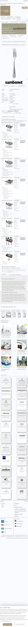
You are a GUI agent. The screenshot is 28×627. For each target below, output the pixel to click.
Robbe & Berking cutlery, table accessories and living (6, 392)
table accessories (5, 38)
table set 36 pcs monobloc (7, 139)
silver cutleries (5, 22)
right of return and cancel (20, 512)
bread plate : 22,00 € (21, 336)
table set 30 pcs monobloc (7, 200)
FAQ (16, 505)
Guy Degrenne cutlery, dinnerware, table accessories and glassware (6, 448)
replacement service (15, 25)
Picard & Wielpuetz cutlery (6, 469)
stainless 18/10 (20, 3)
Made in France (16, 24)
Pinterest (19, 526)
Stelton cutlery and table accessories (21, 459)
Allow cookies (7, 624)
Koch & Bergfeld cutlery (21, 414)
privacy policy (19, 514)
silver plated (20, 35)
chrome (3, 283)
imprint (17, 516)
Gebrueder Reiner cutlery (21, 425)
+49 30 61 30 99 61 (4, 0)
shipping (16, 103)
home (1, 3)
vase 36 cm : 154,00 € (5, 336)
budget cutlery (5, 25)
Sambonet (15, 3)
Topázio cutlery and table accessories (21, 403)
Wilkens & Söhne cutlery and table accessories (6, 415)
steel (10, 281)
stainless (13, 281)
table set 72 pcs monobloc (7, 158)
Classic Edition (5, 36)
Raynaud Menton (22, 330)
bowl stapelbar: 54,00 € (6, 353)
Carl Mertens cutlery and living (6, 481)
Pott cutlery (6, 436)
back (2, 501)
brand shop (4, 35)
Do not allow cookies (19, 624)
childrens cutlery (14, 22)
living (20, 36)
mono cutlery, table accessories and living (6, 459)
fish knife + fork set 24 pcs (7, 251)
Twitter (19, 523)
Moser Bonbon (6, 362)
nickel (8, 283)
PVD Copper (13, 36)
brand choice (10, 3)
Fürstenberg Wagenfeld (6, 330)
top (26, 501)
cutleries (5, 3)
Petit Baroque (3, 4)
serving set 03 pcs (7, 236)
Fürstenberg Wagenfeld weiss (6, 345)
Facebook (19, 521)
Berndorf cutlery (21, 436)
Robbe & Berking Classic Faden (22, 345)
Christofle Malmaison (22, 362)
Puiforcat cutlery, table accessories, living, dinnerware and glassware (21, 382)
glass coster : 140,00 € (21, 353)
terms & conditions (20, 509)
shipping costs (19, 507)
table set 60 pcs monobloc (7, 218)
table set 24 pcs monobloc (7, 122)
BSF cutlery (21, 492)
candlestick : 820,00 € (21, 369)
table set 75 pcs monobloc (7, 177)
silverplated (12, 100)
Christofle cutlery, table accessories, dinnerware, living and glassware (21, 393)
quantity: (3, 110)
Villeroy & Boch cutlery (6, 492)
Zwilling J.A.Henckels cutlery (21, 481)
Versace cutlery (21, 469)
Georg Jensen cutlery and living (6, 381)
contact (17, 503)
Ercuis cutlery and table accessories (6, 403)
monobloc (7, 294)
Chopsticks (22, 22)
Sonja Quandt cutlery (6, 425)
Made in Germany (6, 24)
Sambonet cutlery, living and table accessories (22, 448)
